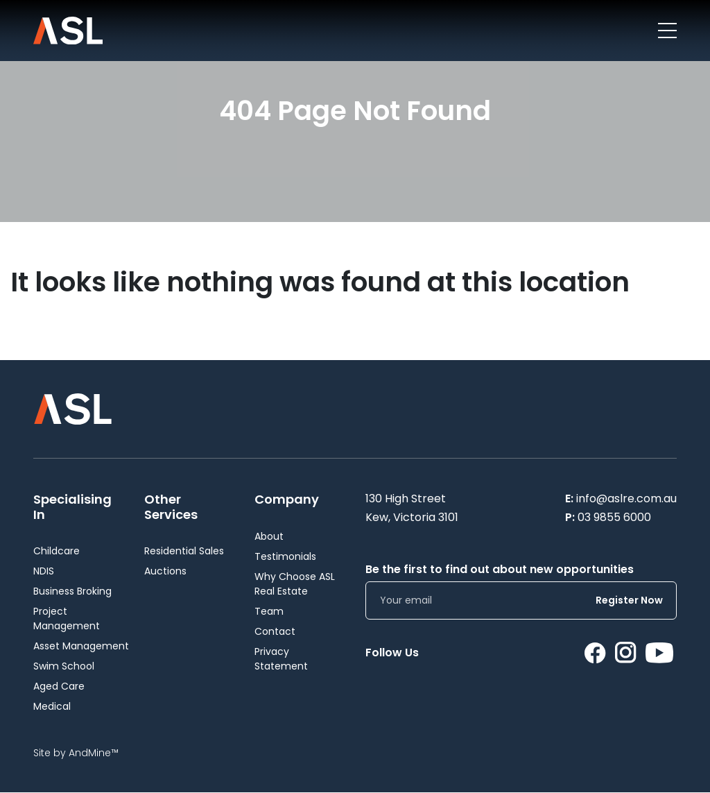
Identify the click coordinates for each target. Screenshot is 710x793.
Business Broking (72, 591)
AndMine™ (94, 753)
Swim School (63, 666)
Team (269, 611)
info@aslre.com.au (626, 498)
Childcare (56, 551)
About (269, 536)
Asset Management (81, 646)
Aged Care (59, 686)
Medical (52, 706)
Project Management (66, 618)
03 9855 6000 (614, 517)
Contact (274, 631)
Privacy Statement (281, 659)
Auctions (165, 571)
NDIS (43, 571)
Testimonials (285, 556)
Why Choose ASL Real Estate (294, 584)
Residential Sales (184, 551)
